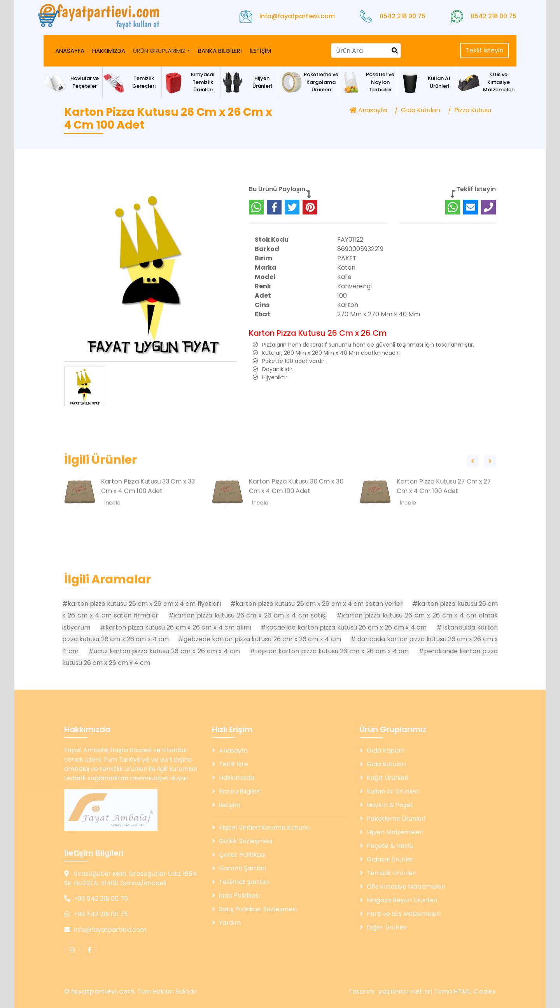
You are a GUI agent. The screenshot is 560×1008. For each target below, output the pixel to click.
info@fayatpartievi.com (297, 16)
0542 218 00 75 (402, 16)
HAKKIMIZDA (108, 51)
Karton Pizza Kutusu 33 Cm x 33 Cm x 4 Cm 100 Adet (148, 515)
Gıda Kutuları (420, 110)
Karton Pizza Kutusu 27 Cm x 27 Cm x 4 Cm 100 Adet (444, 515)
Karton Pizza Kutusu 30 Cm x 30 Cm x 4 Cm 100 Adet (296, 515)
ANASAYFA (69, 51)
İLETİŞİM (260, 51)
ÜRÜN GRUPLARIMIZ (159, 51)
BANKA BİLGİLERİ (220, 51)
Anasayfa (368, 110)
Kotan (346, 293)
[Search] (366, 50)
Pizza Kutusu (472, 110)
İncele (112, 532)
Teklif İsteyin (484, 50)
